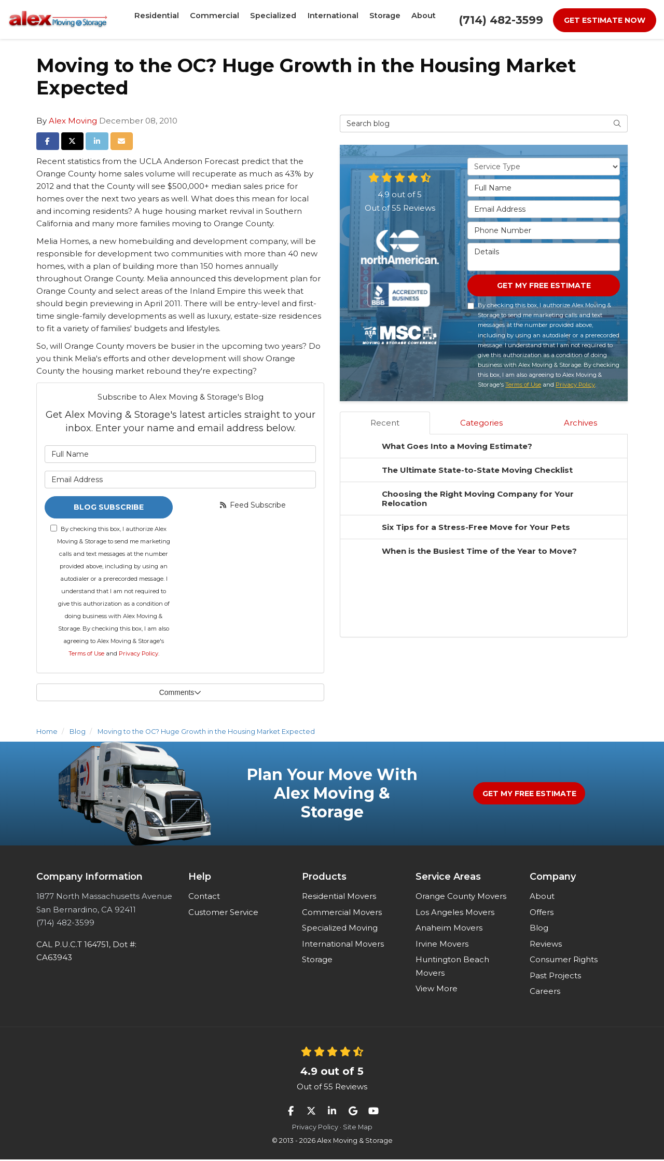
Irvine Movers (442, 945)
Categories (481, 424)
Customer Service (223, 914)
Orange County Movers (461, 898)
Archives (580, 424)
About (542, 898)
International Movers (343, 945)
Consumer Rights (564, 961)
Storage (317, 961)
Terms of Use (86, 655)
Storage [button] (381, 19)
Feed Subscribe (252, 505)
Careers (545, 993)
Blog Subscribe (109, 508)
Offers (542, 914)
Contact (204, 898)
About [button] (418, 19)
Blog (539, 929)
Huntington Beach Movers (452, 967)
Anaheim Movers (449, 929)
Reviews (546, 945)
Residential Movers (339, 898)
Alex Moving (73, 121)
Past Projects (555, 977)
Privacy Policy (138, 655)
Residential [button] (162, 19)
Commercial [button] (217, 19)
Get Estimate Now (604, 20)
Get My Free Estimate (544, 286)
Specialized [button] (273, 19)
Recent (384, 424)
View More (437, 990)
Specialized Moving (340, 929)
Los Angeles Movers (455, 914)
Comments (180, 694)
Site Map (357, 1128)
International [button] (330, 19)
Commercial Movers (342, 914)
